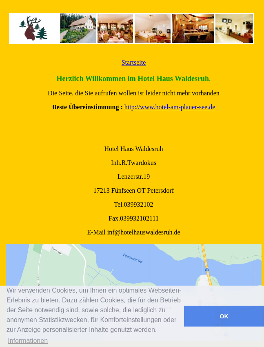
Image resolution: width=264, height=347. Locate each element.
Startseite (134, 62)
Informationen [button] (28, 340)
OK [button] (224, 316)
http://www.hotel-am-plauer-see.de (169, 107)
